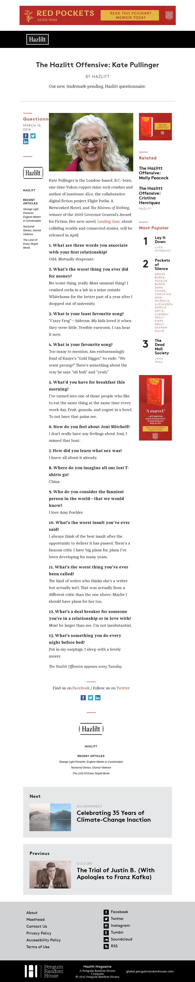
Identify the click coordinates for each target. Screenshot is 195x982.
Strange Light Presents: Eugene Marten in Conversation (91, 761)
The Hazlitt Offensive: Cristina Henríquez (151, 195)
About (32, 912)
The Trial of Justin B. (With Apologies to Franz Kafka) (116, 873)
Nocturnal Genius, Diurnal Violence (32, 230)
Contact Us (36, 926)
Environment (90, 806)
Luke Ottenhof (163, 249)
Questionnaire (40, 119)
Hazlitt (101, 76)
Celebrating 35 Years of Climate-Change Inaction (114, 815)
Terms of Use (38, 946)
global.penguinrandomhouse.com (150, 971)
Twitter (123, 688)
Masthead (35, 919)
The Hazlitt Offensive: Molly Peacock (154, 172)
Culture (84, 863)
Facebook (81, 688)
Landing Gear (108, 222)
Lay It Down (160, 239)
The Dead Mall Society (162, 346)
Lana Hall (159, 360)
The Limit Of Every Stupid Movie (30, 244)
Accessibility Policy (43, 939)
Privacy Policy (38, 933)
